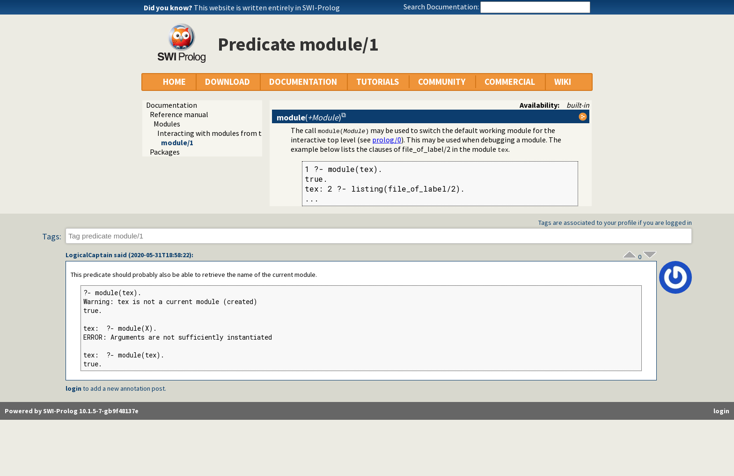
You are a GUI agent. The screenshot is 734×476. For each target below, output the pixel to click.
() (309, 117)
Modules (167, 123)
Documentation (171, 105)
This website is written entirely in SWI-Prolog (267, 7)
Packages (165, 151)
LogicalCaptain (89, 255)
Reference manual (179, 114)
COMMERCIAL (509, 81)
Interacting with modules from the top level (228, 133)
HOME (174, 81)
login (73, 388)
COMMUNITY (441, 81)
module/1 (177, 142)
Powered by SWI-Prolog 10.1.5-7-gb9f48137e (72, 411)
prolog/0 (386, 139)
